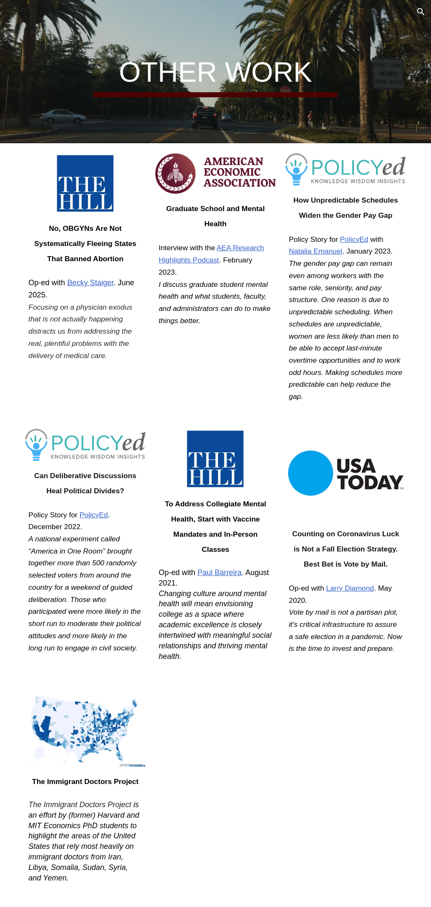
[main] (215, 72)
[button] (421, 12)
